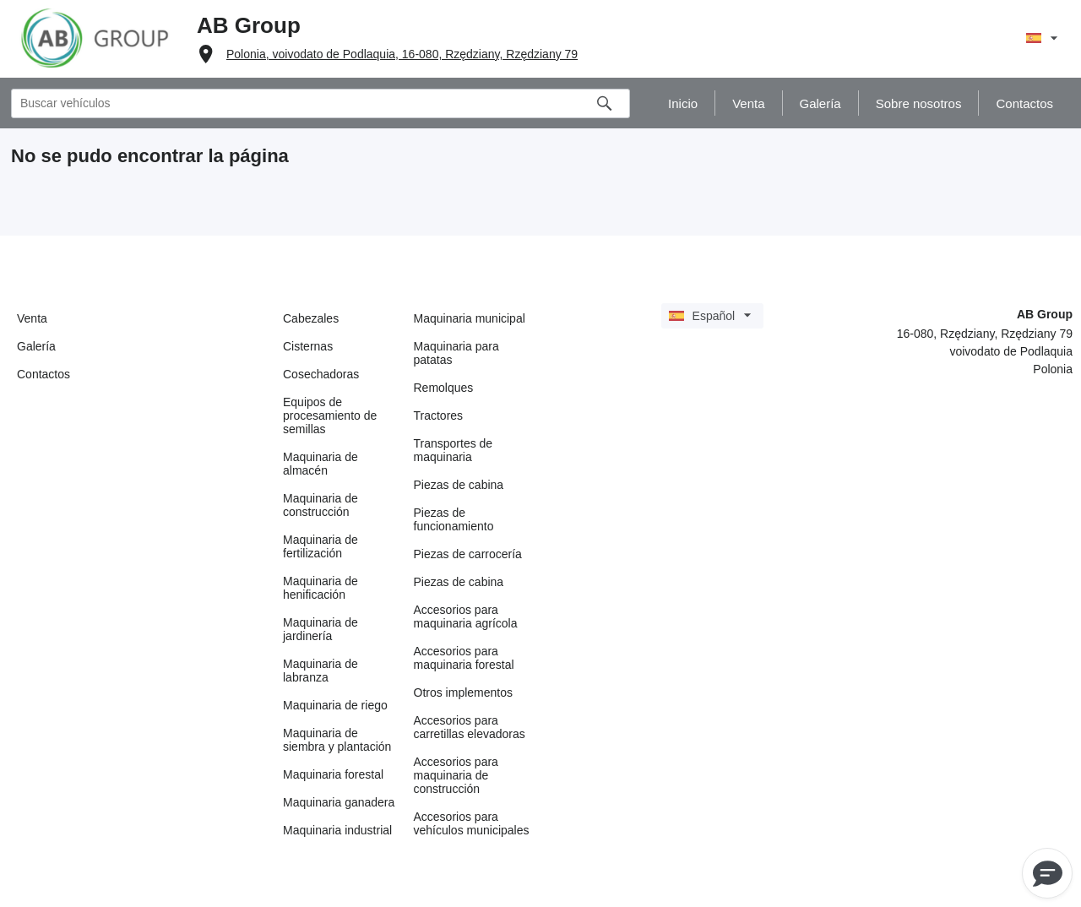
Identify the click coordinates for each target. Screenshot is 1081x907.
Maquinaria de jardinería (320, 629)
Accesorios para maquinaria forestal (464, 657)
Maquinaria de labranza (320, 670)
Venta (32, 318)
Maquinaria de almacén (320, 463)
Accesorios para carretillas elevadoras (469, 727)
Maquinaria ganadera (338, 802)
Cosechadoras (321, 374)
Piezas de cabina (459, 485)
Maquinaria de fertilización (320, 546)
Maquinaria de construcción (320, 505)
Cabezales (311, 318)
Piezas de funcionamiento (454, 519)
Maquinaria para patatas (456, 353)
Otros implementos (463, 692)
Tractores (439, 415)
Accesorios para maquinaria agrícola (466, 616)
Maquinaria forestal (333, 774)
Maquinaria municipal (469, 318)
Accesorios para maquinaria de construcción (456, 775)
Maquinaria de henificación (320, 587)
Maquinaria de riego (335, 705)
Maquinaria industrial (337, 830)
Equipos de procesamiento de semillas (330, 415)
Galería (36, 346)
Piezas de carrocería (468, 554)
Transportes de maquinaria (453, 450)
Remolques (444, 387)
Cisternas (308, 346)
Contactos (43, 374)
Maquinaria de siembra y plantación (337, 739)
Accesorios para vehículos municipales (472, 823)
